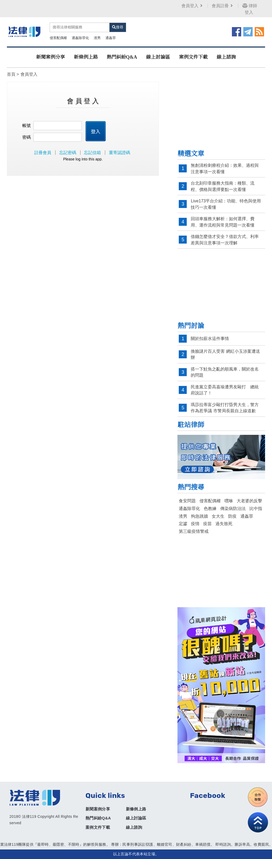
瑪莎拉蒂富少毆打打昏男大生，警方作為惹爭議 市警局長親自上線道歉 (225, 407)
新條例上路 (86, 57)
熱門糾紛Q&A (122, 57)
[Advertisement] (221, 112)
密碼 (26, 137)
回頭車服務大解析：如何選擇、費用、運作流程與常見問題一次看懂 (222, 221)
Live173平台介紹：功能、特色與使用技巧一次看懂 (226, 204)
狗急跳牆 (199, 516)
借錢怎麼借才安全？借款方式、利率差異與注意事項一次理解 (225, 239)
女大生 (218, 516)
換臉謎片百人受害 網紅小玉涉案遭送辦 (225, 354)
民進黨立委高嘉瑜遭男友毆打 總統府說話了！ (225, 390)
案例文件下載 (193, 57)
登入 (95, 131)
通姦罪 (110, 38)
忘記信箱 (92, 152)
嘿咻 (228, 501)
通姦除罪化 (80, 38)
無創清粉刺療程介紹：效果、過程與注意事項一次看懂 (225, 168)
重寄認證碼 (119, 152)
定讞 (183, 523)
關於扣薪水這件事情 (210, 338)
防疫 (232, 516)
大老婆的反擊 (249, 501)
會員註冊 (223, 5)
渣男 (97, 38)
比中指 (255, 508)
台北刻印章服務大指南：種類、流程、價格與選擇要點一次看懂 (222, 186)
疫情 (195, 523)
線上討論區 (158, 57)
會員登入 (192, 5)
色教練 (210, 508)
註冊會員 (42, 152)
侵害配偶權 (58, 38)
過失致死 (223, 523)
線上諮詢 (226, 57)
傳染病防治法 (233, 508)
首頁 (11, 74)
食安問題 (187, 501)
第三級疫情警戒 (194, 531)
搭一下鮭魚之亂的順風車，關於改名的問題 (225, 372)
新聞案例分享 (50, 57)
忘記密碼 (67, 152)
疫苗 (207, 523)
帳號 (26, 125)
